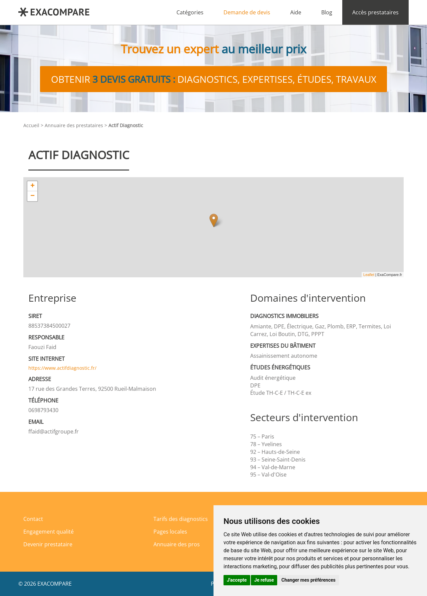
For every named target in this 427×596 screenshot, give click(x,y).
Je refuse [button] (264, 580)
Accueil (31, 125)
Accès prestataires (375, 12)
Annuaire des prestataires (74, 125)
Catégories (189, 12)
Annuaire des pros (176, 544)
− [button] (32, 196)
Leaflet (368, 275)
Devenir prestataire (47, 544)
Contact (33, 519)
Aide (295, 12)
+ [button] (32, 186)
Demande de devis (247, 12)
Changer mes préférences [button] (309, 580)
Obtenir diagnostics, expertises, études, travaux (213, 79)
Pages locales (170, 531)
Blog (326, 12)
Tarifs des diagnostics (180, 519)
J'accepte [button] (237, 580)
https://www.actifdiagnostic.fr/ (62, 368)
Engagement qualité (48, 531)
